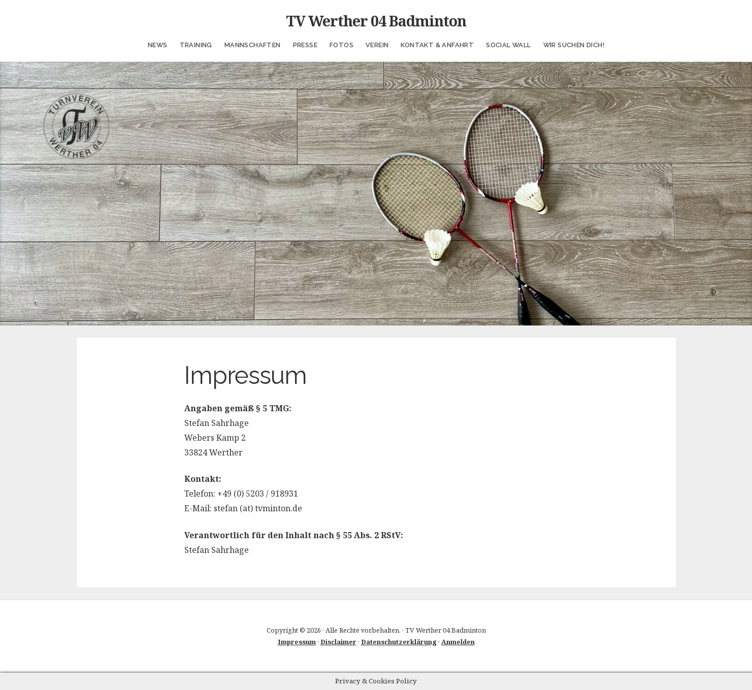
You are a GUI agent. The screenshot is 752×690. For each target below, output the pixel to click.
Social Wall (508, 45)
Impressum (297, 641)
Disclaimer (338, 641)
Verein (377, 45)
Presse (305, 45)
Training (196, 45)
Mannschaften (252, 45)
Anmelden (458, 641)
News (158, 45)
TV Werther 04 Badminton (376, 20)
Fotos (341, 45)
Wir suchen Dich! (573, 45)
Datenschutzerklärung (399, 641)
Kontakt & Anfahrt (437, 45)
